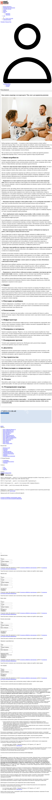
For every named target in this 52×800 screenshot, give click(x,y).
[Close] (1, 576)
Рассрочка (5, 449)
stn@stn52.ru (19, 746)
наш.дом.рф (12, 490)
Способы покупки (7, 8)
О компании (6, 460)
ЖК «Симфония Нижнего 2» (9, 429)
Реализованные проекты (8, 461)
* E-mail (2, 579)
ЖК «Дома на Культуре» (8, 435)
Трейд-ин (5, 450)
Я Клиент (8, 85)
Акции (4, 10)
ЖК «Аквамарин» (7, 440)
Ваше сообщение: (4, 628)
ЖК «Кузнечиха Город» (8, 431)
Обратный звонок (7, 19)
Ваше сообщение (4, 584)
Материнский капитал (8, 452)
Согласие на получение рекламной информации (11, 498)
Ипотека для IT (6, 447)
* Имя (2, 623)
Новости (5, 11)
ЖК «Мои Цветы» (7, 433)
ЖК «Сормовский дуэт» (8, 430)
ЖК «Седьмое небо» (7, 443)
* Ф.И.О (2, 559)
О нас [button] (4, 12)
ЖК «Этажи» (6, 442)
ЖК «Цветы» (6, 441)
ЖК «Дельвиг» (6, 434)
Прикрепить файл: (5, 654)
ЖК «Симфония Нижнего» (9, 436)
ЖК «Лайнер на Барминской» (9, 437)
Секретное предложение (8, 453)
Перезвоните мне (5, 413)
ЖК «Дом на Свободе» (8, 438)
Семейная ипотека (7, 451)
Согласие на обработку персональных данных (11, 497)
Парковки (5, 454)
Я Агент (7, 86)
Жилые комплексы (7, 6)
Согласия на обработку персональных (28, 567)
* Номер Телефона (5, 561)
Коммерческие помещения (9, 7)
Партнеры (8, 14)
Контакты (8, 13)
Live (4, 15)
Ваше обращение (4, 650)
